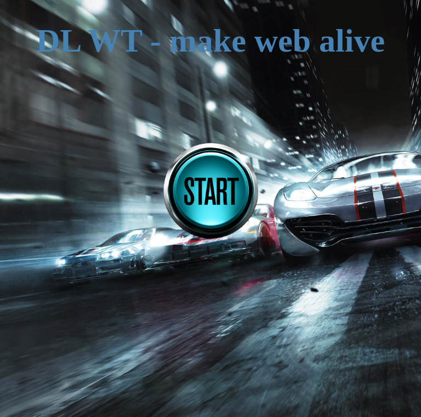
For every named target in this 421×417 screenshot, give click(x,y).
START (210, 191)
